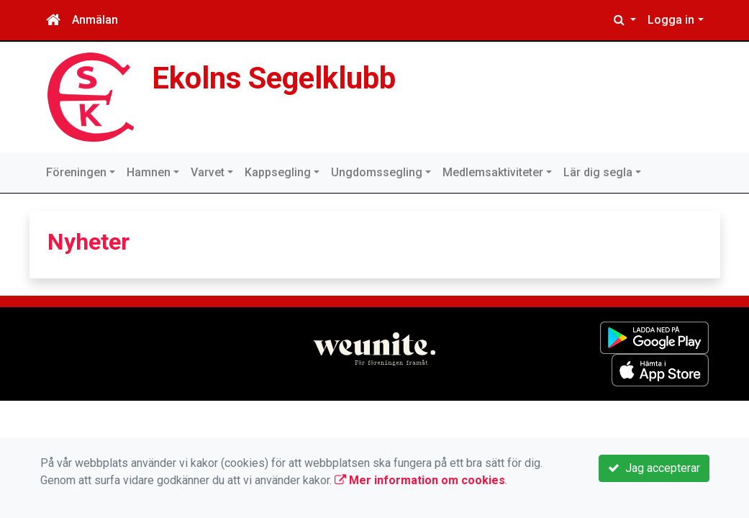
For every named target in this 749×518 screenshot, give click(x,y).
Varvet (207, 172)
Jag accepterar (654, 468)
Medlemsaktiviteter (492, 172)
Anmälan (95, 20)
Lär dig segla (597, 172)
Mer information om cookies (420, 480)
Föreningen (76, 172)
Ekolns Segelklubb (274, 78)
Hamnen (149, 172)
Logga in (671, 20)
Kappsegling (278, 172)
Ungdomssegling (376, 172)
